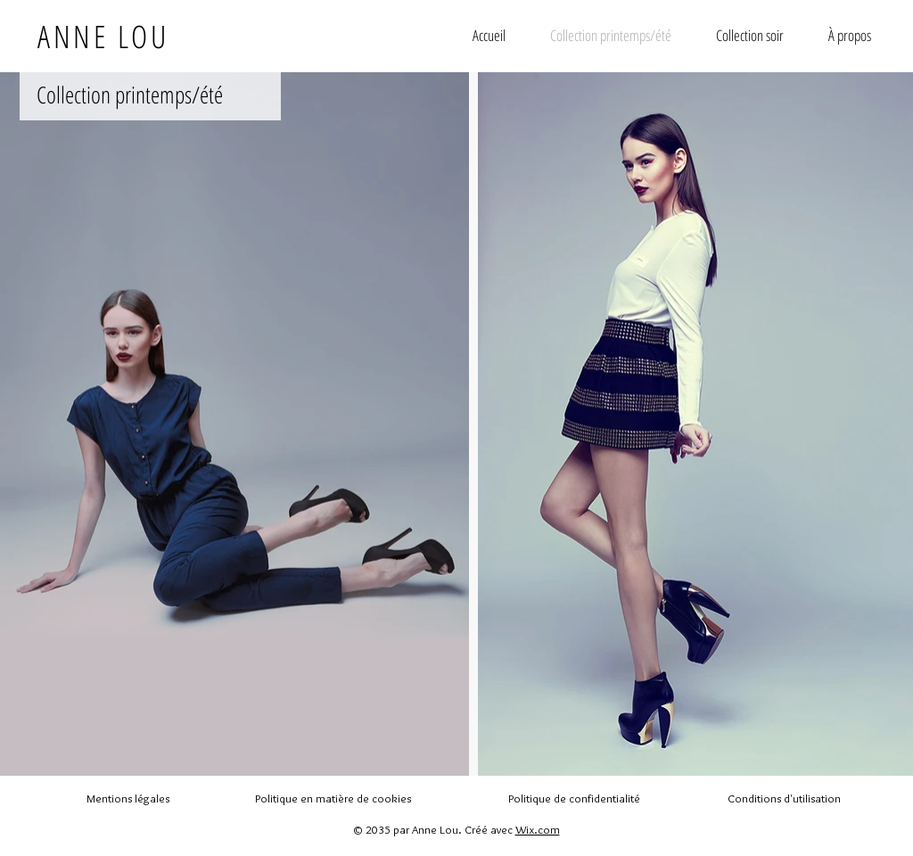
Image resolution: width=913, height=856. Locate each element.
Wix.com (537, 829)
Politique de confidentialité (574, 798)
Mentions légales (127, 798)
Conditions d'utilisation (784, 798)
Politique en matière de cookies (334, 798)
